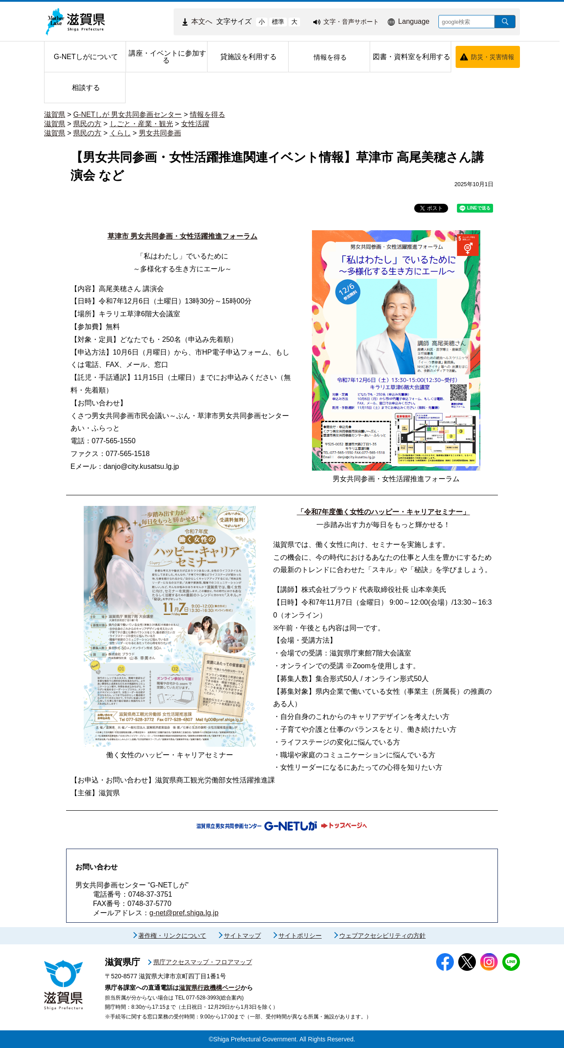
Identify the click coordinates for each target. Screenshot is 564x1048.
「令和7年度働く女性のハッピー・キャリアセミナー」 (383, 512)
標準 (278, 21)
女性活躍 (195, 123)
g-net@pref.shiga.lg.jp (184, 913)
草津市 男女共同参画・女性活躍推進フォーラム (182, 236)
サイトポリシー (300, 935)
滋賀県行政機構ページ (210, 987)
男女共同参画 (160, 133)
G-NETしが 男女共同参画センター (127, 114)
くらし (120, 133)
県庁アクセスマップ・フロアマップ (202, 962)
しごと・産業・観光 (141, 123)
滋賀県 (54, 114)
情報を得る (207, 114)
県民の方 (87, 123)
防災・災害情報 (492, 56)
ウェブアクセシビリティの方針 (382, 935)
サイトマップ (242, 935)
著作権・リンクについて (172, 935)
